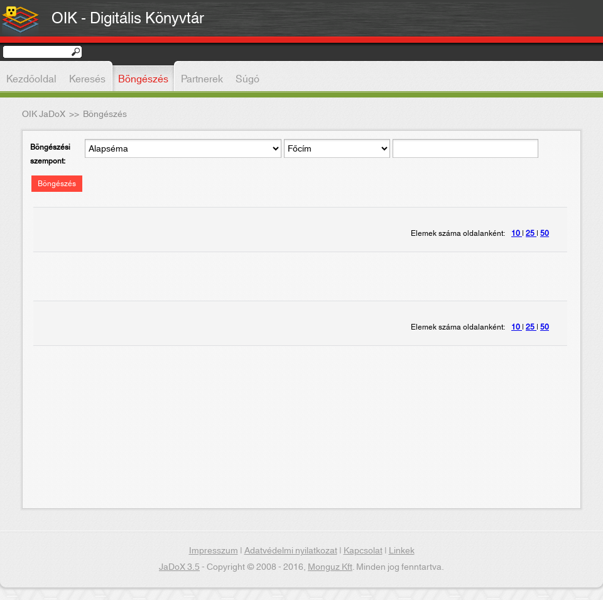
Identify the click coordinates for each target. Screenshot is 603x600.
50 (544, 233)
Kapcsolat (363, 551)
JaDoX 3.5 (179, 567)
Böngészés (57, 184)
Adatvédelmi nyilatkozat (290, 551)
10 (516, 233)
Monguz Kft (330, 567)
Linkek (402, 551)
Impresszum (213, 551)
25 (531, 233)
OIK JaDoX (43, 114)
